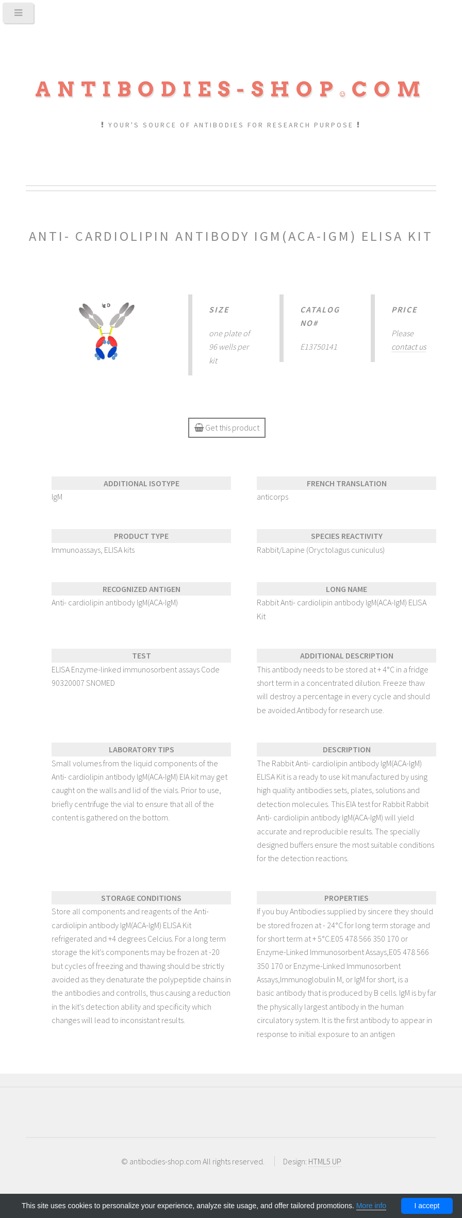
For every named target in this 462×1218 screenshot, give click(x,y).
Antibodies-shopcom (231, 89)
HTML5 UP (324, 1161)
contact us (408, 346)
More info (371, 1205)
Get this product (226, 427)
